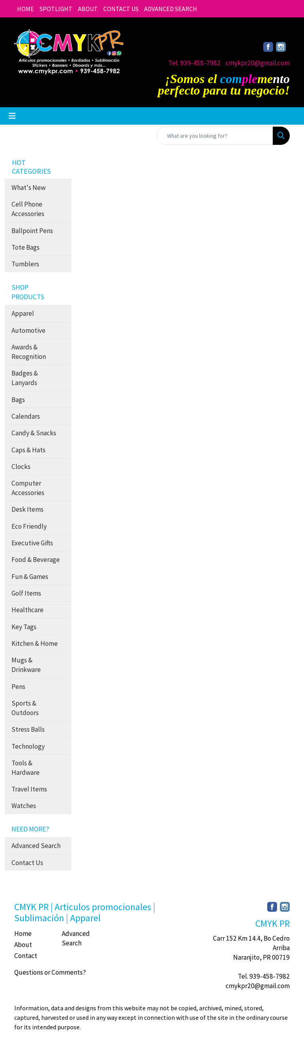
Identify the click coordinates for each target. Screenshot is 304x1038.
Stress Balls (28, 729)
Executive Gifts (32, 543)
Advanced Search (36, 845)
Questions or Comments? (50, 972)
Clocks (20, 466)
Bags (18, 399)
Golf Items (26, 593)
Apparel (22, 313)
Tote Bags (25, 247)
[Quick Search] (215, 136)
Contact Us (27, 862)
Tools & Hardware (25, 768)
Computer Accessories (27, 488)
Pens (18, 686)
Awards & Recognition (28, 352)
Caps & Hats (28, 450)
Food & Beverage (35, 559)
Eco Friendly (29, 526)
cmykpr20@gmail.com (258, 63)
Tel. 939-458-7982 (194, 63)
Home (23, 933)
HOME (25, 9)
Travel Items (29, 789)
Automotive (28, 330)
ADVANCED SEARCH (170, 9)
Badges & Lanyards (24, 378)
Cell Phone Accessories (27, 209)
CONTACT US (121, 9)
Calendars (25, 416)
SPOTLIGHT (56, 9)
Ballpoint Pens (32, 230)
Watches (23, 805)
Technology (28, 746)
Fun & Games (29, 576)
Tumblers (25, 264)
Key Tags (23, 626)
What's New (28, 187)
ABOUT (88, 9)
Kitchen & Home (34, 643)
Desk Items (27, 509)
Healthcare (27, 609)
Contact (25, 955)
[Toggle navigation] (12, 115)
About (23, 944)
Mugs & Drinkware (26, 665)
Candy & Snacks (33, 433)
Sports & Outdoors (25, 708)
